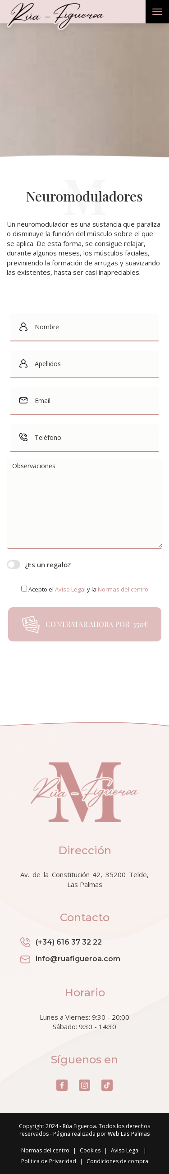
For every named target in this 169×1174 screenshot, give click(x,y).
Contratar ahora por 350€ (85, 624)
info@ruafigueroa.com (70, 959)
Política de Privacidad (48, 1161)
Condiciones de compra (117, 1161)
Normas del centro (45, 1150)
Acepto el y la (88, 589)
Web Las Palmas (129, 1134)
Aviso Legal (125, 1150)
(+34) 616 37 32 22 (61, 942)
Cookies (90, 1150)
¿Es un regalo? (39, 564)
